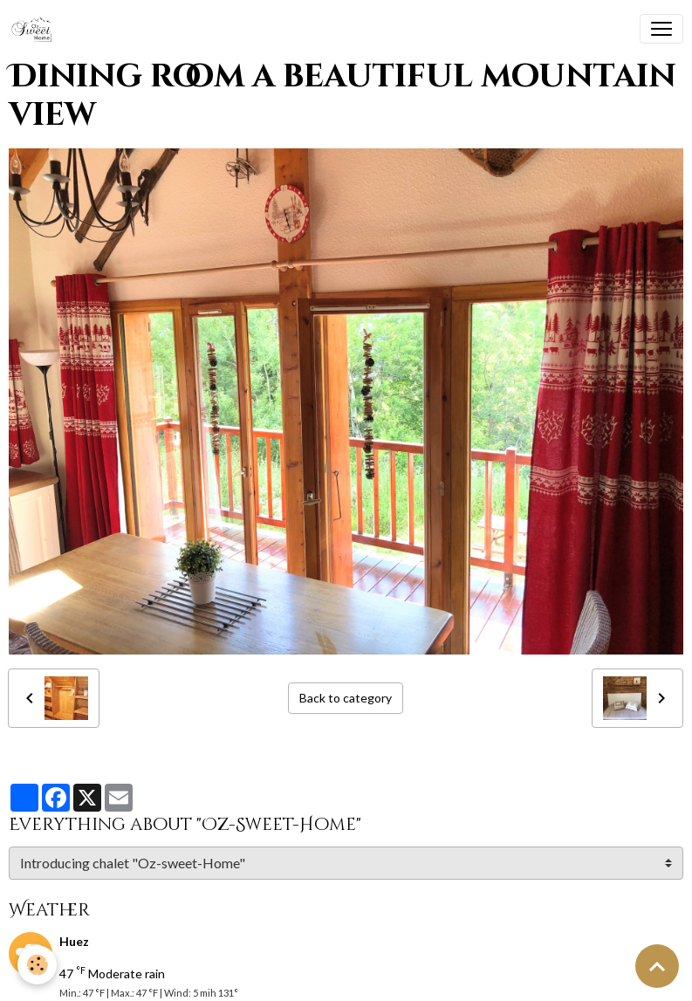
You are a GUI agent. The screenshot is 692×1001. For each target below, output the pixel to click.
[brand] (35, 29)
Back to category (345, 697)
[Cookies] (37, 964)
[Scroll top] (657, 966)
